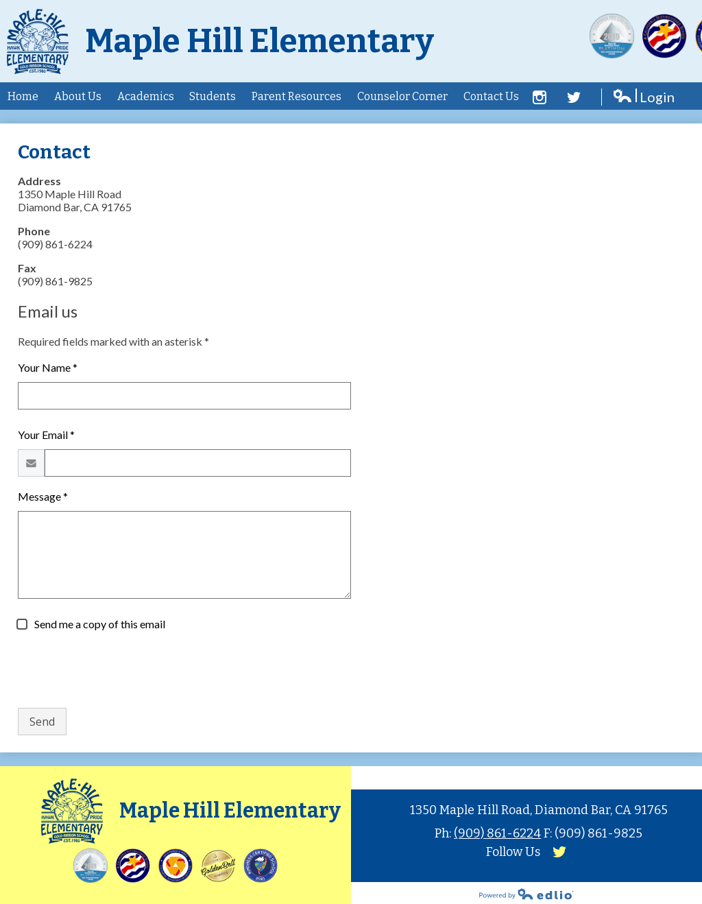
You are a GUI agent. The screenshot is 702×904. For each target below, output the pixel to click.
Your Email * (46, 434)
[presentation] (122, 670)
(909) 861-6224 (497, 833)
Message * (43, 496)
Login (643, 97)
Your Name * (47, 367)
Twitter (574, 97)
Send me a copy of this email (98, 623)
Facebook (539, 97)
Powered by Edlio (526, 894)
